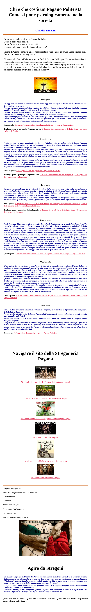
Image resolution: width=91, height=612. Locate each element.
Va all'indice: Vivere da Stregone (45, 437)
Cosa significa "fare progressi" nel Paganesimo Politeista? (38, 171)
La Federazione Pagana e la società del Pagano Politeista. (35, 333)
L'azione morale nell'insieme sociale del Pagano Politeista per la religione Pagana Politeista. (50, 254)
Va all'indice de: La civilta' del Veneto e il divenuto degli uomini (45, 382)
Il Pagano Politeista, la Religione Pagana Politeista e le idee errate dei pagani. (44, 125)
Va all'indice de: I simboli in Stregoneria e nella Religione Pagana (46, 419)
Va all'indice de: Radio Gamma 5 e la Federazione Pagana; (45, 398)
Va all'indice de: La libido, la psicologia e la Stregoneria (45, 461)
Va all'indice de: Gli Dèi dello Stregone (45, 478)
